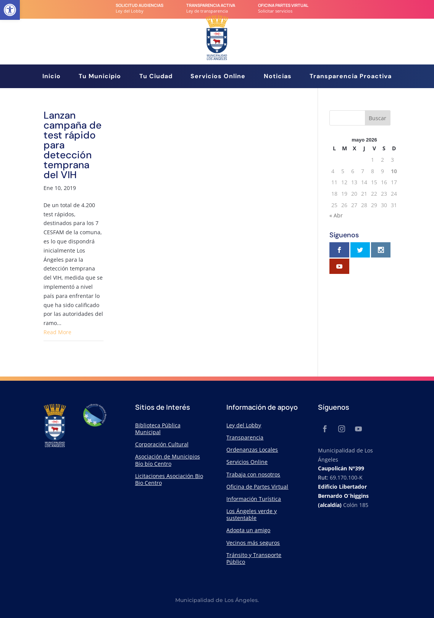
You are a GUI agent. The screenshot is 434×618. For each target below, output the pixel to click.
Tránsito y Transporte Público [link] (253, 558)
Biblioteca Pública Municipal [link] (158, 429)
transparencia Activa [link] (210, 5)
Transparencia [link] (244, 437)
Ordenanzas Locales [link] (252, 449)
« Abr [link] (336, 215)
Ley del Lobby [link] (243, 425)
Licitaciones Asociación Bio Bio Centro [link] (169, 479)
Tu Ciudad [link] (156, 77)
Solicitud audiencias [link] (139, 5)
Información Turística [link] (253, 498)
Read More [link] (57, 332)
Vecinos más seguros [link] (253, 542)
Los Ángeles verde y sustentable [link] (251, 514)
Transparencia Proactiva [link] (351, 77)
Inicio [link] (51, 77)
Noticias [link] (278, 77)
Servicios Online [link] (217, 77)
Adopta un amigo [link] (248, 530)
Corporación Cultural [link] (162, 444)
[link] (10, 10)
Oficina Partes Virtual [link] (283, 5)
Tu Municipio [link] (100, 77)
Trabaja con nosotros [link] (253, 474)
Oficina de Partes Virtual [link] (257, 486)
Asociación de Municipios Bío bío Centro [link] (167, 460)
